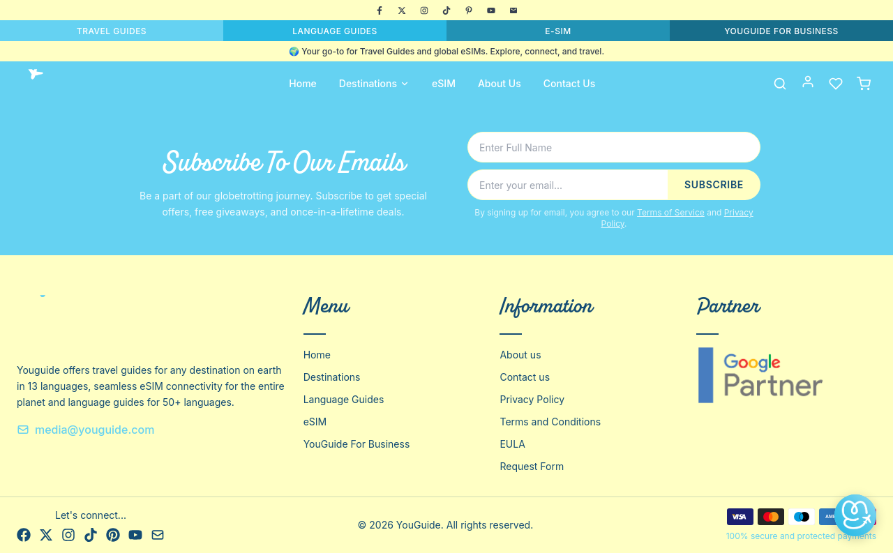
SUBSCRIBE (714, 184)
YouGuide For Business (356, 444)
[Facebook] (379, 10)
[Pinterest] (469, 10)
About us (520, 355)
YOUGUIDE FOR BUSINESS (781, 31)
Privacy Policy (532, 399)
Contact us (525, 377)
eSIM (444, 83)
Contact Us (569, 83)
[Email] (513, 10)
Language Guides (343, 399)
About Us (499, 83)
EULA (512, 444)
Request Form (532, 466)
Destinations (374, 83)
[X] (402, 10)
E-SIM (558, 31)
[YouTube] (491, 10)
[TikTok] (446, 10)
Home (303, 83)
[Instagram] (424, 10)
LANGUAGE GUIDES (334, 31)
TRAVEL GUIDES (112, 31)
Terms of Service (671, 212)
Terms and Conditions (550, 421)
